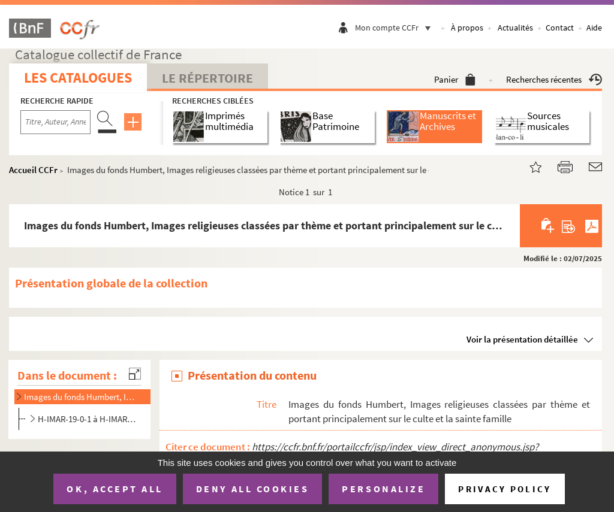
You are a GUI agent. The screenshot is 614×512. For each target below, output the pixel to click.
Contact (560, 27)
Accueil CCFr (33, 169)
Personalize (383, 489)
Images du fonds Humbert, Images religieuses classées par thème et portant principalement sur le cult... (80, 396)
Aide (594, 27)
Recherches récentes (554, 79)
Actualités (515, 27)
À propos (467, 27)
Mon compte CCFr (396, 28)
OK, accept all (114, 489)
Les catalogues (78, 77)
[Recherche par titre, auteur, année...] (55, 122)
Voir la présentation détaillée (522, 339)
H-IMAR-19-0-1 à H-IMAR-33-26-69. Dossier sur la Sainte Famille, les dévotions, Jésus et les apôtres (88, 419)
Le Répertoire (207, 77)
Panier (454, 79)
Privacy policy (504, 489)
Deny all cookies (252, 489)
